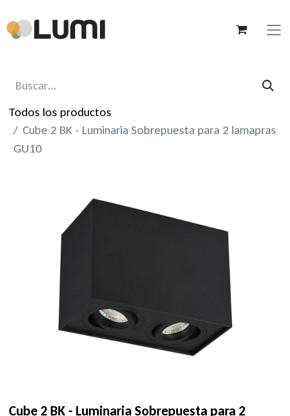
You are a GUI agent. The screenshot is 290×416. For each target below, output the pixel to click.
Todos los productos (60, 112)
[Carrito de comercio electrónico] (241, 29)
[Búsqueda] (268, 86)
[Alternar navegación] (274, 29)
